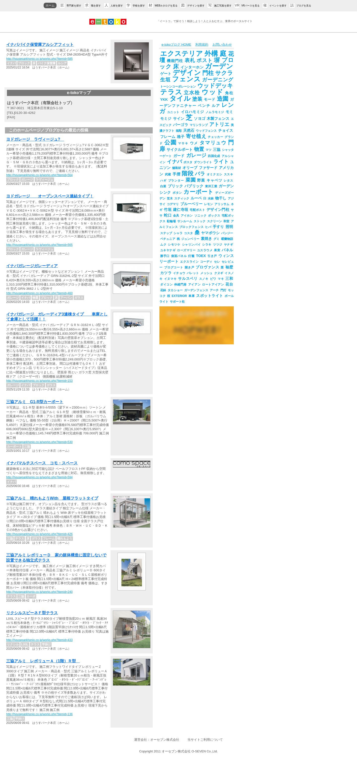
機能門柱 (175, 61)
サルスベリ (187, 279)
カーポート (198, 192)
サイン (178, 119)
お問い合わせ (222, 44)
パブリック (194, 186)
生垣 (165, 79)
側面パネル (179, 256)
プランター (176, 180)
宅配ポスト (197, 210)
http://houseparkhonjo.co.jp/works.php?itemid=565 (39, 245)
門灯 (223, 290)
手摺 (176, 174)
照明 (229, 227)
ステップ (166, 233)
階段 (187, 173)
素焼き (206, 239)
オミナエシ (214, 174)
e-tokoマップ (79, 93)
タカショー (175, 290)
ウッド (213, 92)
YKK (164, 99)
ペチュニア (167, 239)
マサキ (183, 143)
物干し (220, 198)
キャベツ (214, 180)
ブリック (175, 186)
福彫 (179, 130)
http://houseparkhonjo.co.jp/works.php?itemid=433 (39, 640)
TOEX (201, 256)
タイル (180, 98)
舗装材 (176, 168)
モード (209, 99)
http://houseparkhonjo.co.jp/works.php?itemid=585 (39, 59)
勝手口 (165, 256)
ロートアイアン (213, 284)
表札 (190, 60)
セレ (217, 261)
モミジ (166, 119)
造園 (223, 99)
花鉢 (163, 290)
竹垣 (168, 210)
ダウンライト (203, 162)
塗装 (197, 99)
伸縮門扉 (180, 284)
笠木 (170, 198)
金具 (176, 215)
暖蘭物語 (227, 239)
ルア (216, 106)
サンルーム (184, 221)
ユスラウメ (204, 250)
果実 (217, 250)
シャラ (178, 233)
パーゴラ (180, 125)
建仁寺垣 (180, 210)
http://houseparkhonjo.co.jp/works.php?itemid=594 (39, 477)
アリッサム (221, 204)
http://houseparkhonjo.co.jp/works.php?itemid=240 (39, 592)
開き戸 (189, 267)
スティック (181, 198)
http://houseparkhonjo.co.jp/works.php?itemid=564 (39, 175)
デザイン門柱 (218, 210)
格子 (181, 137)
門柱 (208, 73)
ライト (221, 161)
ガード (179, 156)
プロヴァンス (207, 267)
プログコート (173, 267)
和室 (226, 221)
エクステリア (181, 53)
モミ (229, 112)
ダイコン (166, 284)
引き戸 (212, 256)
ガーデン (219, 66)
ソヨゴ (199, 119)
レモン (208, 204)
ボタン (177, 192)
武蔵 (168, 174)
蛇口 (168, 215)
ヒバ (208, 227)
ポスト (204, 60)
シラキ (206, 244)
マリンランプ (199, 125)
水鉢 (211, 198)
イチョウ (179, 273)
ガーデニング (217, 79)
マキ (221, 279)
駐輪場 (171, 221)
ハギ (163, 180)
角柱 (229, 93)
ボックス (214, 215)
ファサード (208, 168)
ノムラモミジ (215, 112)
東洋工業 (211, 186)
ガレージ (196, 155)
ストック (200, 221)
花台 (229, 284)
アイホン (187, 215)
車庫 (191, 296)
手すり (218, 227)
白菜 (163, 186)
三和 (229, 279)
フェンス (186, 79)
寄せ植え (196, 136)
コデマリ (173, 204)
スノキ (203, 279)
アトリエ (219, 124)
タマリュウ (213, 142)
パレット (193, 273)
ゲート (165, 74)
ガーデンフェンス (196, 290)
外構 (211, 53)
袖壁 (229, 267)
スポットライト (209, 296)
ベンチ (204, 106)
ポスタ (188, 162)
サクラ (224, 73)
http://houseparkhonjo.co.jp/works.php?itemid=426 (39, 534)
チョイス (225, 130)
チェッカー (215, 137)
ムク (163, 244)
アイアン (194, 284)
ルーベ (196, 198)
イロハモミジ (192, 112)
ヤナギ (228, 244)
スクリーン (214, 221)
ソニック (200, 215)
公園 (170, 142)
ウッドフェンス (206, 130)
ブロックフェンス (191, 227)
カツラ (166, 273)
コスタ (188, 233)
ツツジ (217, 244)
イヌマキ (170, 279)
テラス (171, 92)
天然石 (188, 130)
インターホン (192, 67)
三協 (216, 150)
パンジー (227, 233)
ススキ (228, 174)
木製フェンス (218, 119)
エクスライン (189, 261)
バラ (200, 173)
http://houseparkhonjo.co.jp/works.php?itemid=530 (39, 442)
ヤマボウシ (210, 233)
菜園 (190, 180)
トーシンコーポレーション (178, 86)
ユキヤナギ (168, 250)
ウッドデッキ (215, 85)
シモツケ (174, 244)
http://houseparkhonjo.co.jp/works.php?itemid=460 (39, 293)
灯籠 (191, 256)
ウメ (194, 143)
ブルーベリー (191, 204)
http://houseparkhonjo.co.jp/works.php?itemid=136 (39, 714)
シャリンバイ (191, 244)
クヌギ (218, 273)
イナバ (174, 161)
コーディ (206, 261)
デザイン (187, 72)
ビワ (213, 279)
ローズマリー (186, 250)
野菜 (201, 180)
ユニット (173, 112)
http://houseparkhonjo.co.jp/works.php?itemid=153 (39, 381)
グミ (216, 239)
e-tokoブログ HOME (176, 44)
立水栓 (192, 92)
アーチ (214, 290)
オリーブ (189, 168)
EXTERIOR (179, 296)
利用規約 (201, 44)
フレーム (168, 137)
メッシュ (206, 273)
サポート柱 (177, 301)
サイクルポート (180, 150)
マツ (208, 150)
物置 (199, 149)
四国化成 (214, 156)
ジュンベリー (190, 239)
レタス (228, 180)
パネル (227, 250)
